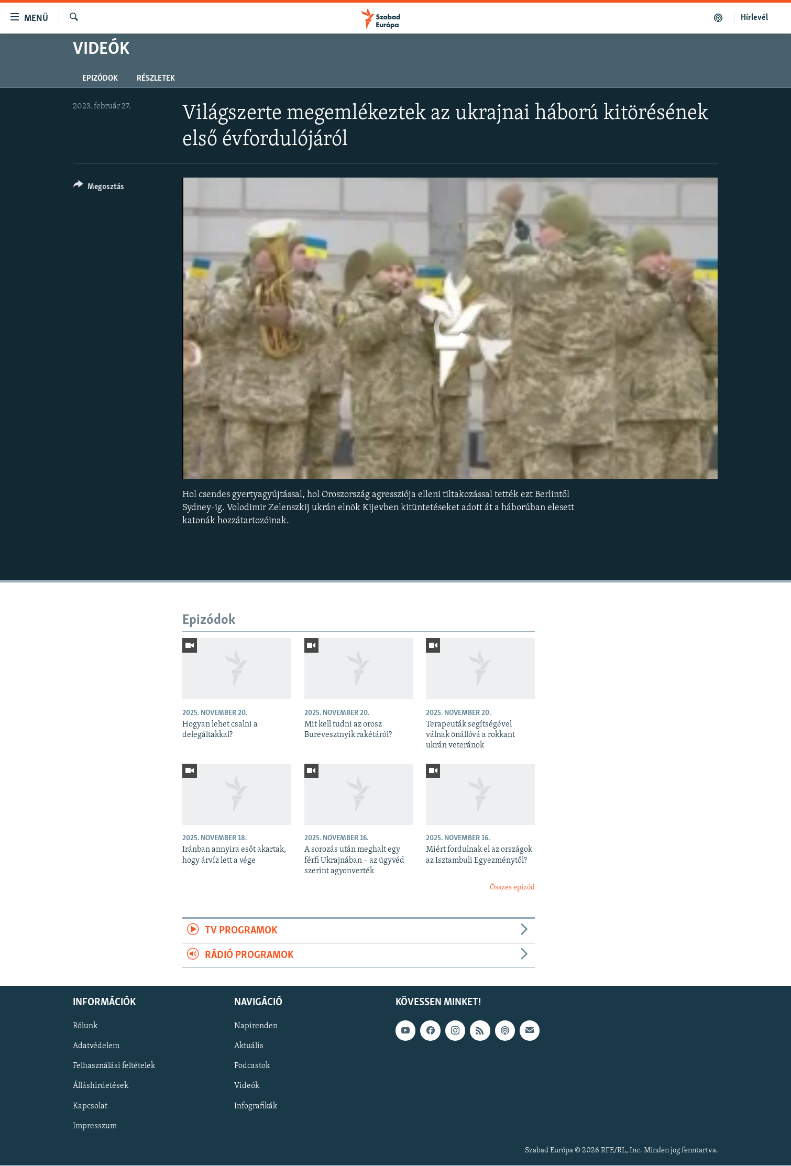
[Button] (98, 188)
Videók (246, 1086)
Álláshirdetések (100, 1086)
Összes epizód (512, 888)
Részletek (156, 78)
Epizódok (100, 78)
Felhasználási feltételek (114, 1066)
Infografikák (255, 1106)
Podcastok (252, 1066)
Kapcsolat (90, 1106)
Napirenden (256, 1026)
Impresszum (95, 1126)
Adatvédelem (96, 1046)
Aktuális (248, 1046)
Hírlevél (754, 18)
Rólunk (85, 1026)
